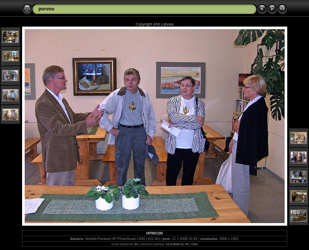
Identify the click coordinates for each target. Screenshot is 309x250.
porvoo (47, 8)
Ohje (194, 244)
